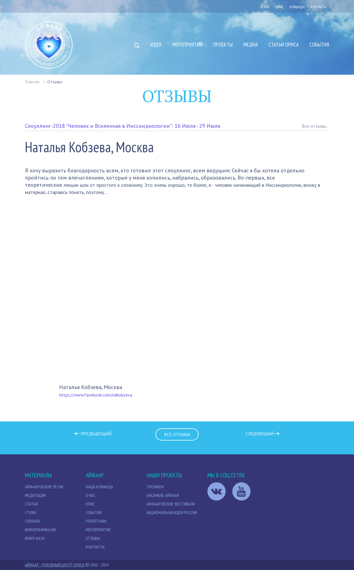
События (319, 44)
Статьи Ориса (284, 44)
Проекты (223, 44)
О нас (265, 6)
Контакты (319, 6)
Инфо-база (35, 538)
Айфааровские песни (44, 486)
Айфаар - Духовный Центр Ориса (55, 565)
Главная (32, 81)
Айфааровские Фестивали (171, 504)
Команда (297, 6)
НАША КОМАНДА (99, 486)
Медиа (250, 44)
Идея (156, 44)
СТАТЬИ (31, 504)
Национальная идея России (172, 512)
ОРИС (280, 6)
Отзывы (54, 81)
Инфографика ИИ (40, 529)
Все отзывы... (315, 126)
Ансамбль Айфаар (163, 495)
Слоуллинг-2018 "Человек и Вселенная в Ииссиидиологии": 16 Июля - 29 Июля (122, 125)
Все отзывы (177, 434)
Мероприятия (187, 44)
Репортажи (96, 521)
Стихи (30, 512)
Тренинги (155, 486)
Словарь (32, 521)
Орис (90, 504)
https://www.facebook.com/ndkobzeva (95, 395)
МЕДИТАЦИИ (35, 495)
